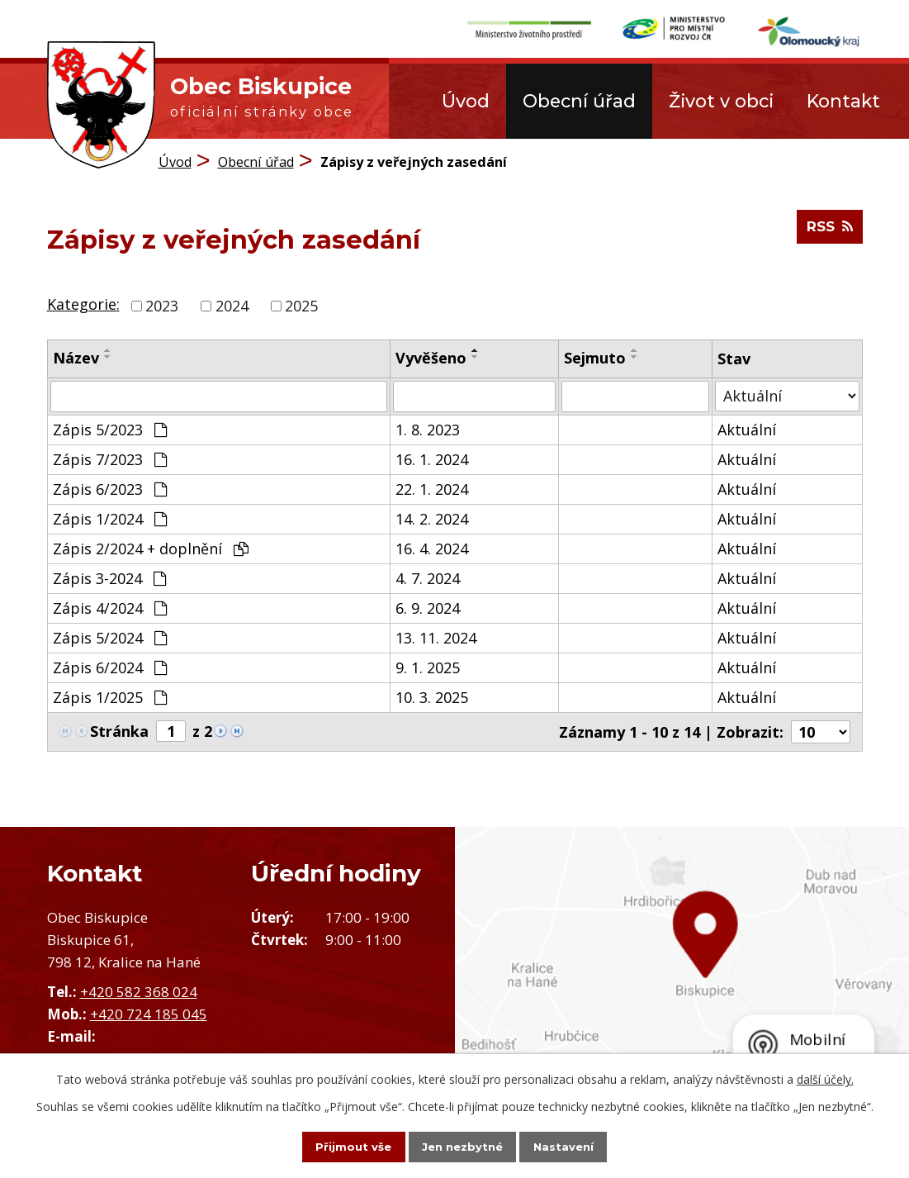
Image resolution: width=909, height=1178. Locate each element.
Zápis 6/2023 (110, 488)
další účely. (825, 1077)
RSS (827, 233)
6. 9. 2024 (427, 607)
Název (76, 357)
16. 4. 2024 (431, 548)
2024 (232, 305)
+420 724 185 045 (148, 1014)
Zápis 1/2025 (110, 696)
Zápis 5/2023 (110, 429)
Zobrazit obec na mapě (682, 977)
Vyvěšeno (430, 357)
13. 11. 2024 (435, 637)
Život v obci (721, 101)
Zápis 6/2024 (110, 667)
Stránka (119, 730)
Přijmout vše (338, 1145)
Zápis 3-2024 (109, 577)
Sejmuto (595, 357)
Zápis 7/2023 (110, 458)
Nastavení (578, 1145)
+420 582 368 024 (138, 990)
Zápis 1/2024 (110, 518)
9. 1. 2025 (427, 667)
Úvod (466, 101)
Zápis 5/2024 (110, 637)
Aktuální (746, 429)
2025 (301, 305)
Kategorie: (83, 304)
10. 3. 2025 (431, 696)
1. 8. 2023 (427, 429)
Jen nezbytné (462, 1145)
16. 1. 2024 (431, 458)
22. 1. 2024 (431, 488)
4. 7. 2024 (427, 577)
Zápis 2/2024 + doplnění (151, 548)
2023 (161, 305)
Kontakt (843, 101)
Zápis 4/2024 (110, 607)
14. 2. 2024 (431, 518)
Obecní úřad (579, 101)
